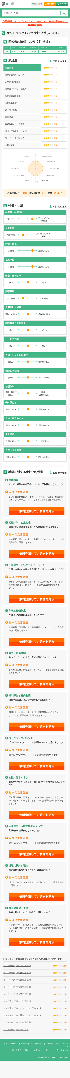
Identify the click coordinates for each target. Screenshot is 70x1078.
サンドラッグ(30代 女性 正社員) (17, 987)
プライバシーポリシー (42, 1050)
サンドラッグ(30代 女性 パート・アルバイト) (22, 1008)
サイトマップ (62, 1050)
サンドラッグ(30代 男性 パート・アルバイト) (22, 1015)
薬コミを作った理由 (20, 1050)
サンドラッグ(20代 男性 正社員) (17, 980)
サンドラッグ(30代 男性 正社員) (17, 973)
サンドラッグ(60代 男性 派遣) (16, 1029)
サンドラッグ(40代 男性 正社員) (17, 994)
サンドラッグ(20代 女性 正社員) (17, 965)
